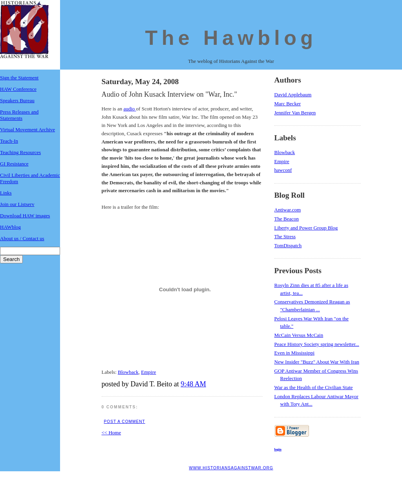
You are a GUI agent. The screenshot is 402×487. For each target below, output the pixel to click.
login (277, 449)
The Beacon (286, 219)
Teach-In (9, 141)
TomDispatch (288, 245)
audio (129, 109)
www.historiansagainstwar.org (231, 468)
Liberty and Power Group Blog (306, 228)
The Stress (285, 236)
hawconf (283, 170)
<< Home (111, 433)
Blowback (128, 372)
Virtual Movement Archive (27, 129)
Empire (148, 372)
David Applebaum (293, 94)
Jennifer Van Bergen (295, 113)
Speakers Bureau (17, 100)
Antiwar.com (287, 210)
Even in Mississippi (294, 353)
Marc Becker (287, 104)
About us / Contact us (22, 238)
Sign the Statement (19, 78)
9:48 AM (193, 384)
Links (6, 193)
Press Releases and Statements (19, 115)
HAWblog (10, 227)
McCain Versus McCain (298, 335)
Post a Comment (124, 421)
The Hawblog (231, 37)
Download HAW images (25, 216)
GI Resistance (14, 164)
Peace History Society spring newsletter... (316, 344)
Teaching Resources (20, 152)
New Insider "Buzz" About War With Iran (317, 362)
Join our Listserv (17, 204)
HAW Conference (18, 89)
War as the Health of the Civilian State (313, 387)
